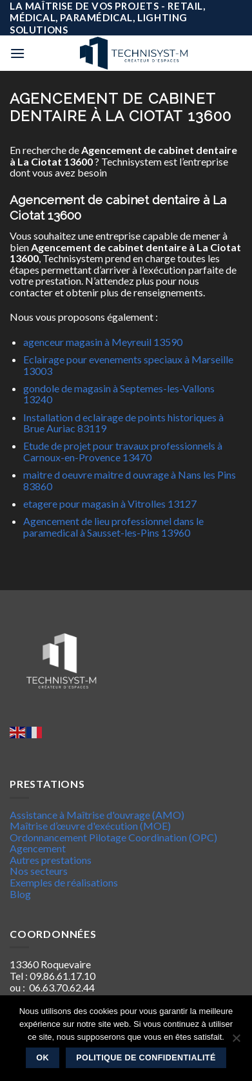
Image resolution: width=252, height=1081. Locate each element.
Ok (42, 1057)
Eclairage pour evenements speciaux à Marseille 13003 (128, 365)
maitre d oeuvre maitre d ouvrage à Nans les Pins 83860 (129, 480)
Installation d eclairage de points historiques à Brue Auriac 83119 (123, 423)
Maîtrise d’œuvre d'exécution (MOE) (90, 825)
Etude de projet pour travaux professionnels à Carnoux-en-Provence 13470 (122, 451)
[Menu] (17, 53)
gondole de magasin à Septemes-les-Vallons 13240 (119, 394)
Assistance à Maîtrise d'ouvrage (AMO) (97, 814)
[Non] (235, 1041)
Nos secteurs (39, 871)
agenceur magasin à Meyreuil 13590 (102, 342)
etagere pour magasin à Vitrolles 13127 (110, 503)
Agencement (38, 848)
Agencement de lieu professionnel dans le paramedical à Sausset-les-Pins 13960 (113, 527)
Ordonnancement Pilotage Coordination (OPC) (113, 837)
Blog (20, 894)
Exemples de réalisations (64, 882)
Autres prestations (51, 860)
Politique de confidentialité (146, 1057)
